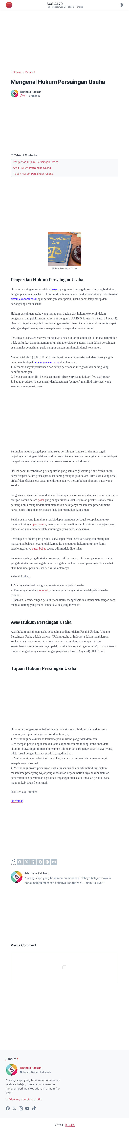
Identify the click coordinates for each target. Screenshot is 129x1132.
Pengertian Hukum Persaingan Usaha (35, 162)
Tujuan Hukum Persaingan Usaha (33, 173)
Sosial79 (55, 4)
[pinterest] (47, 862)
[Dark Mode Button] (121, 5)
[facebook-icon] (8, 1108)
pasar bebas (39, 548)
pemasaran (39, 524)
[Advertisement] (64, 40)
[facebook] (20, 862)
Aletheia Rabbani (31, 1067)
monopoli (43, 590)
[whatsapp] (33, 862)
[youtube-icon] (27, 1108)
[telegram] (40, 862)
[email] (54, 862)
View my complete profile (24, 1099)
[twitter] (27, 862)
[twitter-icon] (14, 1108)
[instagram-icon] (21, 1108)
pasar (41, 500)
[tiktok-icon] (34, 1108)
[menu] (9, 5)
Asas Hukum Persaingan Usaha (32, 167)
